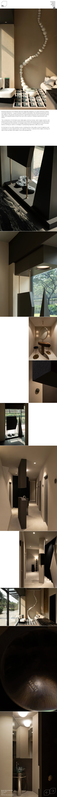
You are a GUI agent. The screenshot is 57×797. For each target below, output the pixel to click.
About (53, 3)
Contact (53, 4)
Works (53, 2)
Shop (53, 6)
